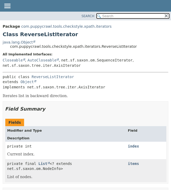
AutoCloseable (42, 60)
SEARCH (88, 16)
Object (27, 82)
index (133, 146)
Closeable (13, 60)
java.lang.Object (18, 42)
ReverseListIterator (53, 77)
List (42, 164)
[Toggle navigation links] (7, 6)
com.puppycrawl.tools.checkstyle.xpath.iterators (66, 26)
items (133, 164)
